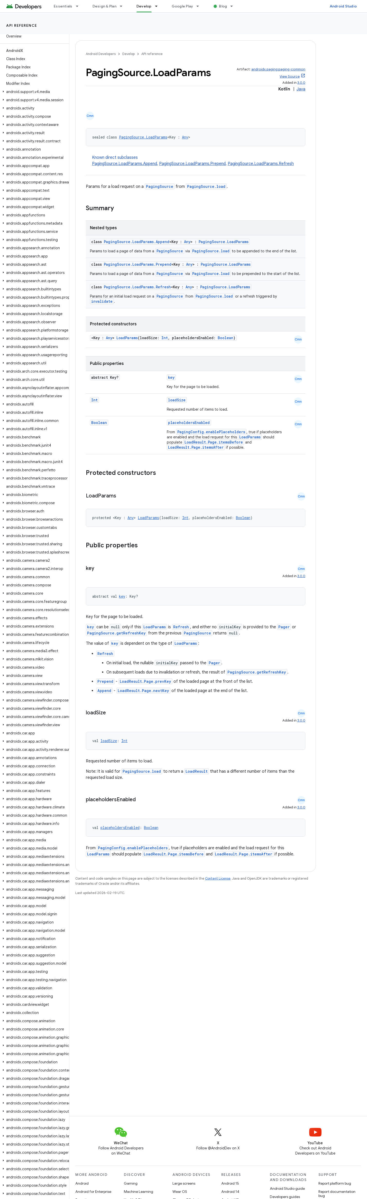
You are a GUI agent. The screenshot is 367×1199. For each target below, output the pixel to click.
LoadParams (127, 337)
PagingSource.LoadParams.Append (124, 163)
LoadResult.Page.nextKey (143, 690)
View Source (290, 76)
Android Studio (343, 6)
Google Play (182, 6)
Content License (218, 878)
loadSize (177, 400)
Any (185, 137)
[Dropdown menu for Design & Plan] (123, 6)
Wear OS (179, 1191)
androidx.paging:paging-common (278, 69)
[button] (33, 92)
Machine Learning (138, 1191)
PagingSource (159, 186)
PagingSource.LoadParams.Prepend (192, 163)
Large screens (183, 1183)
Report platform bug (334, 1183)
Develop (128, 54)
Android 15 (230, 1183)
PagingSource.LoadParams (143, 137)
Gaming (130, 1183)
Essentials (63, 6)
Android (82, 1183)
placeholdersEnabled (189, 422)
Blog (223, 6)
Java (301, 89)
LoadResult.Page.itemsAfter (196, 447)
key (171, 377)
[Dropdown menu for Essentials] (79, 6)
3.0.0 (301, 82)
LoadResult (197, 771)
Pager (284, 626)
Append (104, 690)
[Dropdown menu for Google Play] (200, 6)
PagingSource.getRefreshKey (116, 633)
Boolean (225, 337)
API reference (21, 25)
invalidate (102, 301)
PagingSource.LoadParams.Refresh (261, 163)
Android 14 (230, 1191)
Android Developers (101, 54)
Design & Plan (104, 6)
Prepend (105, 681)
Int (164, 337)
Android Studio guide (287, 1188)
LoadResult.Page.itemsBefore (214, 442)
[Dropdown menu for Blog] (234, 6)
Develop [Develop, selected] (144, 6)
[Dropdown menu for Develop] (159, 6)
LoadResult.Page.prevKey (145, 681)
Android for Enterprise (93, 1191)
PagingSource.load (206, 186)
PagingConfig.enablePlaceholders (211, 431)
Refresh (181, 626)
